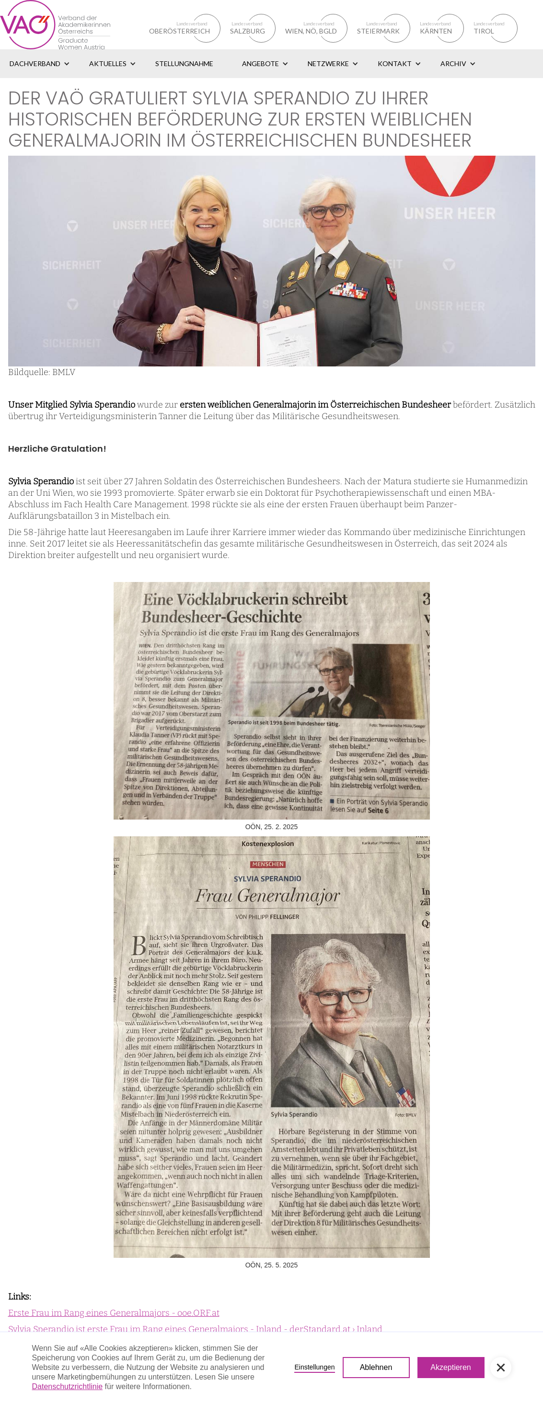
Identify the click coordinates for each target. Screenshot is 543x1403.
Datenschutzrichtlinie (67, 1386)
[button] (40, 63)
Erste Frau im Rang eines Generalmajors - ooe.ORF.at (114, 1313)
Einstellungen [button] (314, 1367)
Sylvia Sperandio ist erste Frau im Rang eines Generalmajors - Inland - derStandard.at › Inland (195, 1329)
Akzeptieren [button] (450, 1367)
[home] (66, 24)
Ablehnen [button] (376, 1367)
